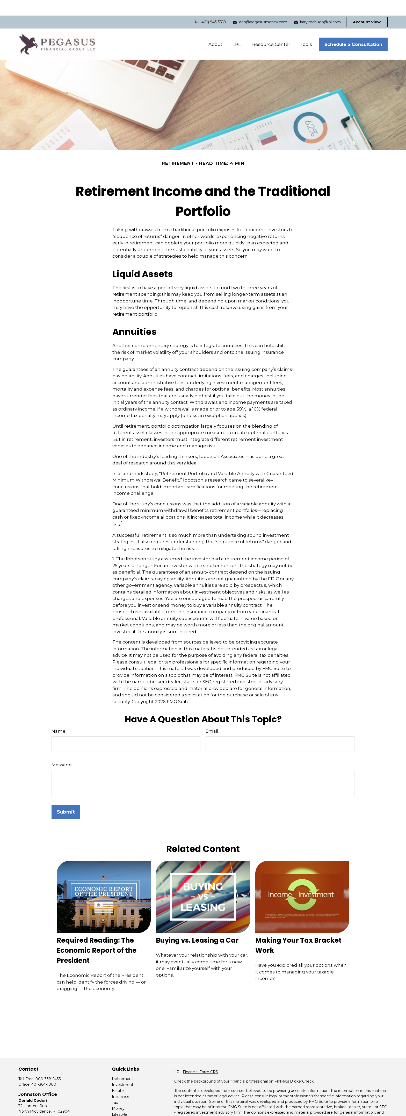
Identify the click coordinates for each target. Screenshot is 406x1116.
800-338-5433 (48, 1063)
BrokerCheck (302, 1065)
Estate (118, 1075)
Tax (115, 1087)
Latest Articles (125, 1105)
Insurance (120, 1081)
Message (62, 749)
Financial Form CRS (200, 1056)
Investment (122, 1069)
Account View (367, 6)
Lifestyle (119, 1099)
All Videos (120, 1110)
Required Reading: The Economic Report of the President (96, 935)
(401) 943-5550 (210, 6)
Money (118, 1093)
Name (59, 715)
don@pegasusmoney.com (260, 6)
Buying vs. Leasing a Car (197, 924)
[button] (215, 29)
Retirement (122, 1063)
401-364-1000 (43, 1068)
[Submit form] (66, 796)
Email (212, 715)
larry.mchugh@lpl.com (320, 6)
